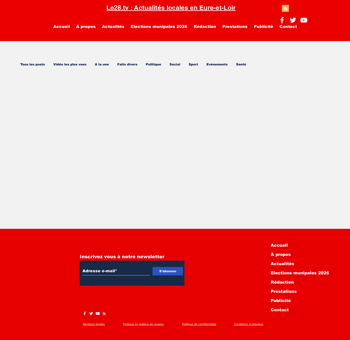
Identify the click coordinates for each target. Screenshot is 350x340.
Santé (241, 64)
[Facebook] (282, 20)
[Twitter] (293, 20)
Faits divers (127, 64)
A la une (102, 64)
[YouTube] (304, 20)
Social (175, 64)
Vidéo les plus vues (69, 64)
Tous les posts (32, 64)
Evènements (217, 64)
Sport (193, 64)
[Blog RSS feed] (285, 8)
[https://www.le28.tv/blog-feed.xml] (104, 313)
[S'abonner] (168, 271)
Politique (153, 64)
